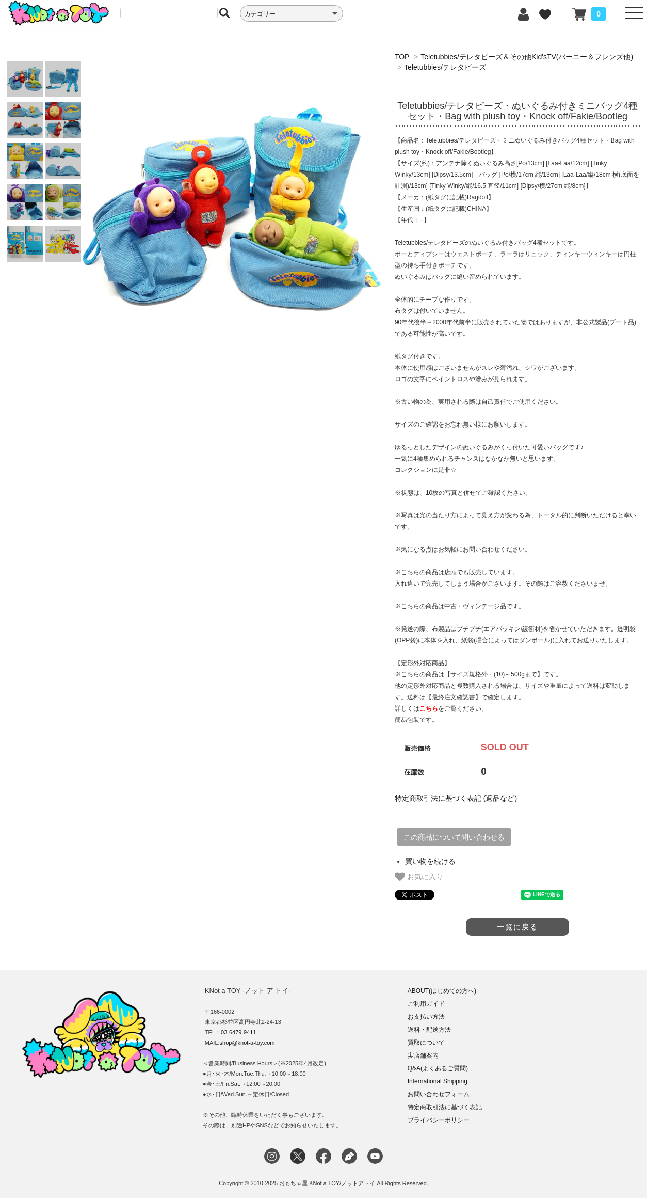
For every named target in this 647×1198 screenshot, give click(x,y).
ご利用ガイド (426, 1003)
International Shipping (437, 1081)
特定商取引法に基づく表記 (445, 1107)
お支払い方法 (426, 1016)
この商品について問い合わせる (454, 837)
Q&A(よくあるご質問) (438, 1068)
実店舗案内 (423, 1055)
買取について (426, 1042)
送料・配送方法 (429, 1029)
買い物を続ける (430, 861)
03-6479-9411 (238, 1032)
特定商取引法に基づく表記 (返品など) (456, 798)
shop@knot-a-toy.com (247, 1042)
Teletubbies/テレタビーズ (445, 67)
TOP (402, 57)
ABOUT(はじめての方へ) (442, 991)
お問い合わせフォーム (439, 1094)
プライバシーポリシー (439, 1120)
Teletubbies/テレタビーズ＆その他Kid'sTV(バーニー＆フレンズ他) (526, 57)
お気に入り (419, 877)
